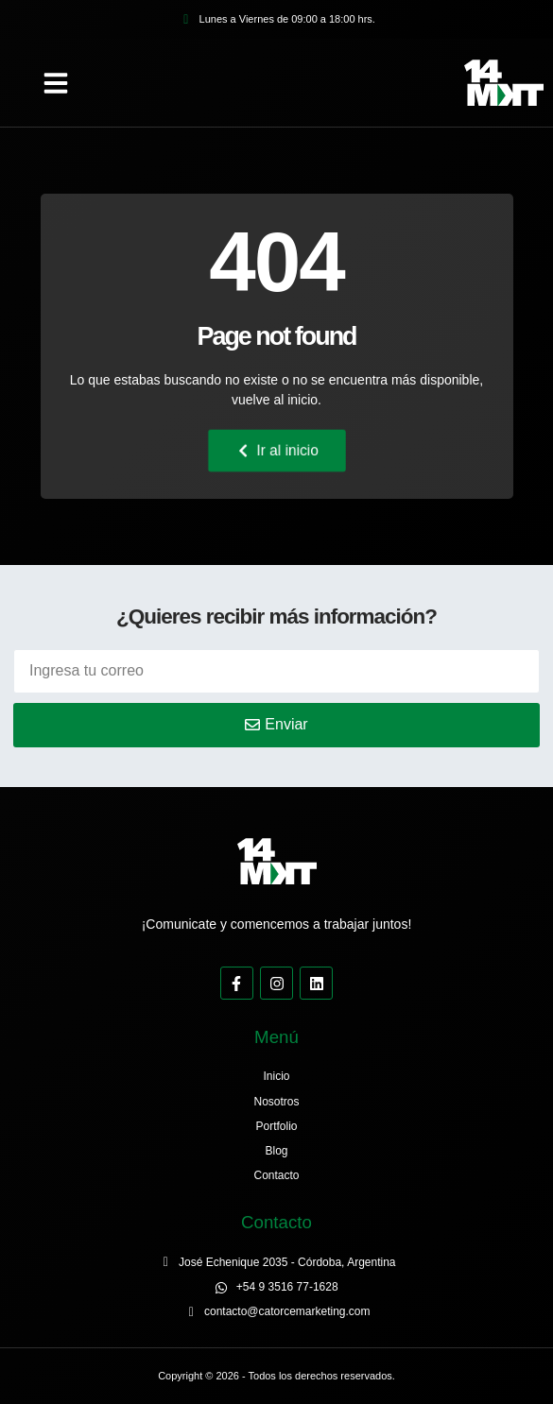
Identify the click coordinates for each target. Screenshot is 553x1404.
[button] (56, 83)
